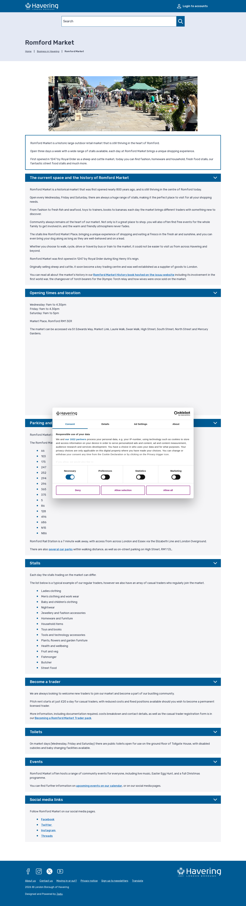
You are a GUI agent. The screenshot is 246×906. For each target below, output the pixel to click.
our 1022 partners (75, 439)
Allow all (168, 490)
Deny (78, 490)
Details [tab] (105, 424)
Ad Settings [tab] (140, 424)
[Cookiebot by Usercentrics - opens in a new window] (176, 413)
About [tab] (176, 424)
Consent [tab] (70, 424)
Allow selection (122, 490)
